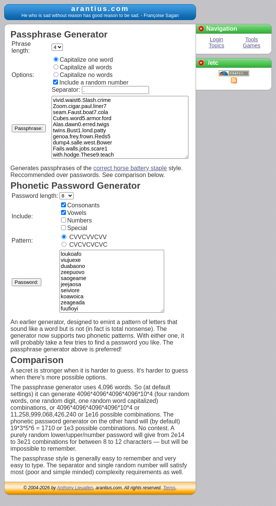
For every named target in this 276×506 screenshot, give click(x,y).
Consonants (80, 205)
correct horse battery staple (130, 168)
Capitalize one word (83, 59)
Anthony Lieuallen (75, 487)
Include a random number (90, 82)
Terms (169, 487)
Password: (26, 282)
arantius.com (100, 9)
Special (74, 228)
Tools (251, 39)
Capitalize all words (82, 67)
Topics (216, 45)
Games (251, 45)
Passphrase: (29, 128)
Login (216, 39)
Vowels (73, 213)
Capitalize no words (83, 75)
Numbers (76, 220)
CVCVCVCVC (84, 244)
